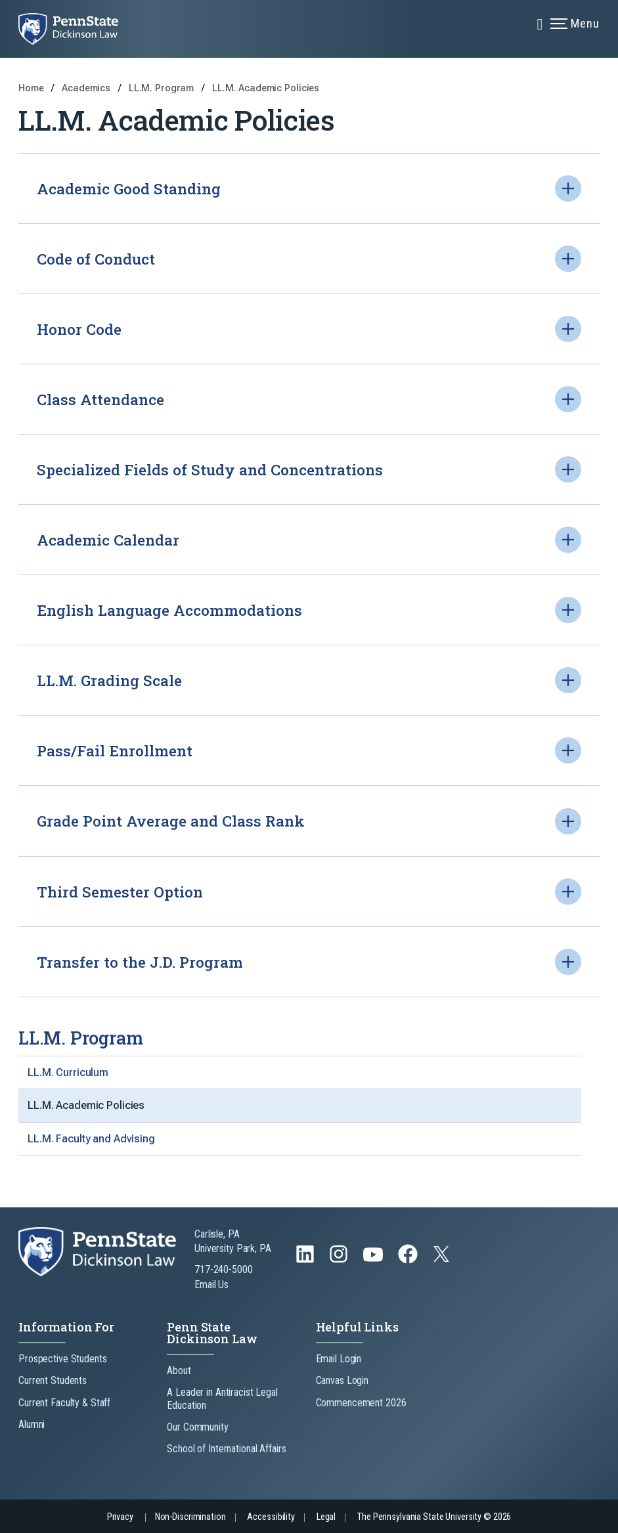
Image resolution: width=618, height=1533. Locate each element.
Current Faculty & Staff (64, 1402)
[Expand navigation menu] (540, 23)
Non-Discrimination (190, 1516)
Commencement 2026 (361, 1402)
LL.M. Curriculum (68, 1072)
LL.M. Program (162, 88)
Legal (326, 1516)
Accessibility (270, 1516)
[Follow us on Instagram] (340, 1260)
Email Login (339, 1358)
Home (31, 88)
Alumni (31, 1424)
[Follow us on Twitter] (442, 1258)
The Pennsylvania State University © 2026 (434, 1516)
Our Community (197, 1427)
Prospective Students (62, 1358)
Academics (87, 88)
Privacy (120, 1516)
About (178, 1370)
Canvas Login (342, 1380)
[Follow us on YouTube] (374, 1260)
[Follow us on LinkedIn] (306, 1260)
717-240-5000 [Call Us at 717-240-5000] (223, 1269)
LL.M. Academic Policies (265, 88)
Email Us (211, 1284)
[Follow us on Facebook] (409, 1260)
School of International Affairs (226, 1448)
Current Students (52, 1380)
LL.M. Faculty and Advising (91, 1139)
